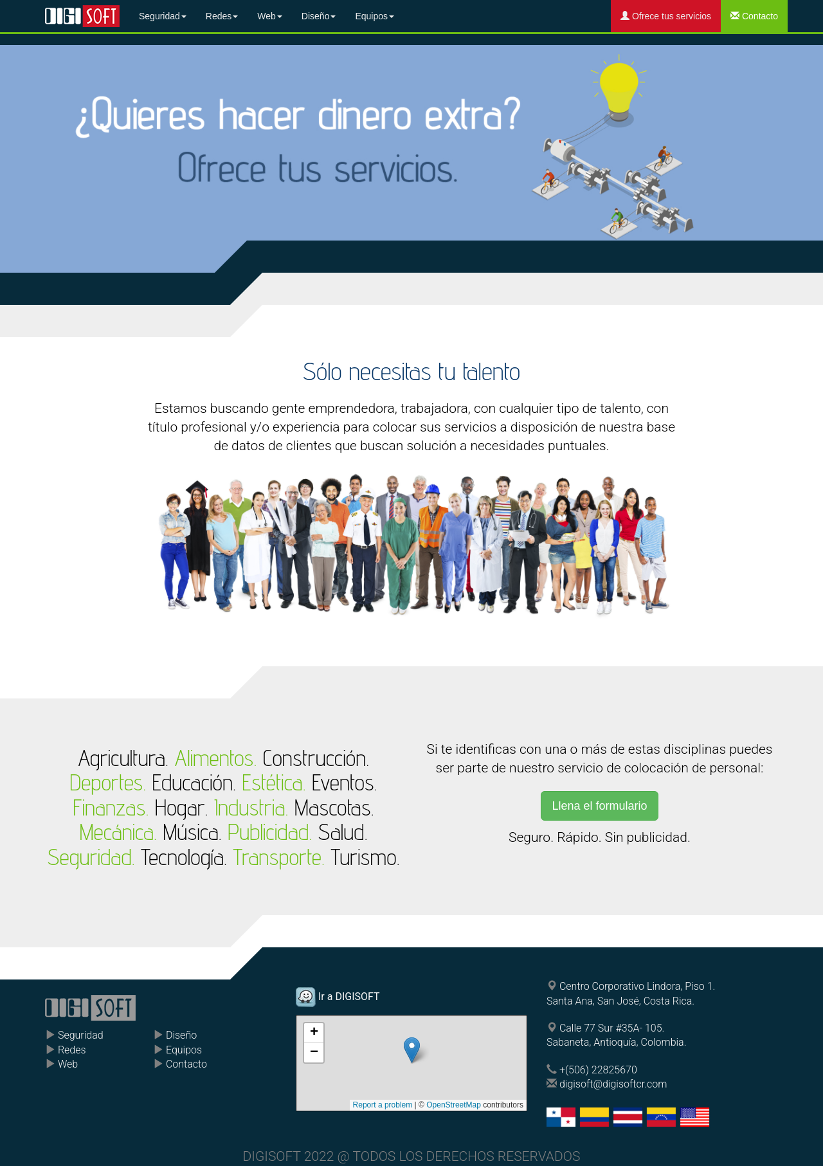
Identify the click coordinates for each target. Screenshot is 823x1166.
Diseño (175, 1035)
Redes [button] (222, 16)
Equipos (177, 1050)
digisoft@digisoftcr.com (613, 1084)
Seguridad (74, 1035)
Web (61, 1064)
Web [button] (269, 16)
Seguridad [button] (162, 16)
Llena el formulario (599, 805)
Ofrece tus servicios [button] (665, 16)
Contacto (180, 1064)
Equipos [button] (374, 16)
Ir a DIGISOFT (348, 996)
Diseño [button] (319, 16)
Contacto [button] (754, 16)
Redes (65, 1050)
